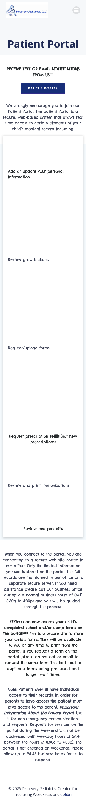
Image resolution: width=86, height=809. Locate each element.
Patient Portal (43, 88)
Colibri (66, 794)
